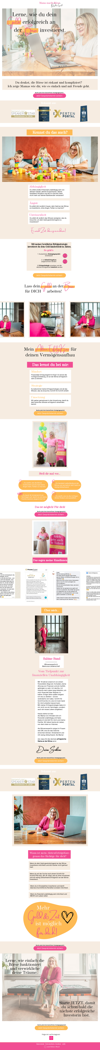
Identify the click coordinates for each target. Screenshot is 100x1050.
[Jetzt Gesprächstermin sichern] (49, 95)
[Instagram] (51, 1038)
